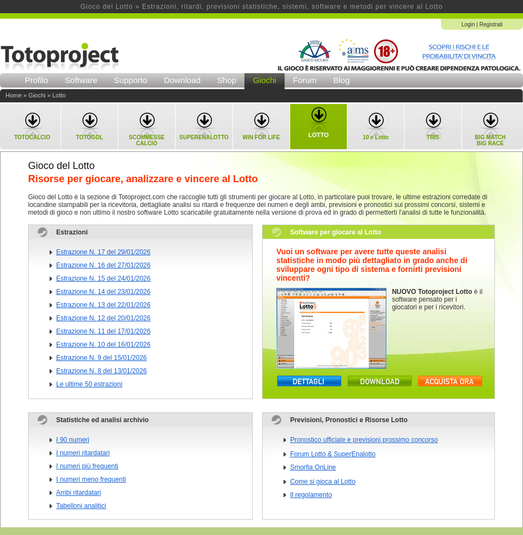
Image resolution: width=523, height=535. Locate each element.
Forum (305, 80)
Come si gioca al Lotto (323, 481)
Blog (341, 80)
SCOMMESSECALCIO (147, 140)
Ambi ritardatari (78, 492)
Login (468, 24)
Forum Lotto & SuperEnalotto (332, 454)
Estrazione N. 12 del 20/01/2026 (103, 318)
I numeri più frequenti (87, 466)
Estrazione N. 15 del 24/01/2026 (103, 278)
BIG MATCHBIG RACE (490, 140)
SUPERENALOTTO (203, 137)
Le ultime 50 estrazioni (89, 384)
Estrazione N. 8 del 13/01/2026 (101, 371)
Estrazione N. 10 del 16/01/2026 (103, 344)
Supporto (131, 80)
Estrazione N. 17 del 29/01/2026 (103, 252)
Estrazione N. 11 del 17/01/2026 (103, 331)
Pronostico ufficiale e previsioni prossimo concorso (364, 440)
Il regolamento (311, 495)
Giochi (264, 80)
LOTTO (318, 135)
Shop (226, 80)
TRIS (433, 137)
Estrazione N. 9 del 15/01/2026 (101, 358)
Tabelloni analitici (81, 506)
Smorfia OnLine (313, 467)
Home (13, 95)
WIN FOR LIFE (261, 137)
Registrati (491, 24)
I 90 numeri (72, 440)
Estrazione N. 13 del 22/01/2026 (103, 305)
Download (182, 80)
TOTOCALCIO (32, 137)
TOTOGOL (89, 137)
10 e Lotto (376, 137)
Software (81, 80)
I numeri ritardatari (83, 453)
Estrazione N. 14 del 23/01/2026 (103, 292)
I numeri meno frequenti (91, 479)
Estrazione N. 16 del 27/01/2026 (103, 265)
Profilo (36, 80)
